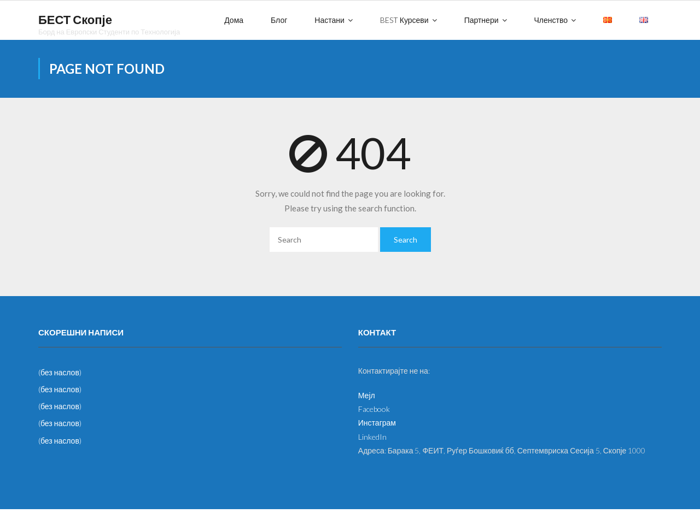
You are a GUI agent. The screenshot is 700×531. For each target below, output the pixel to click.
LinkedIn (372, 436)
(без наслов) (59, 372)
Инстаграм (377, 422)
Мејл (366, 395)
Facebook (374, 409)
